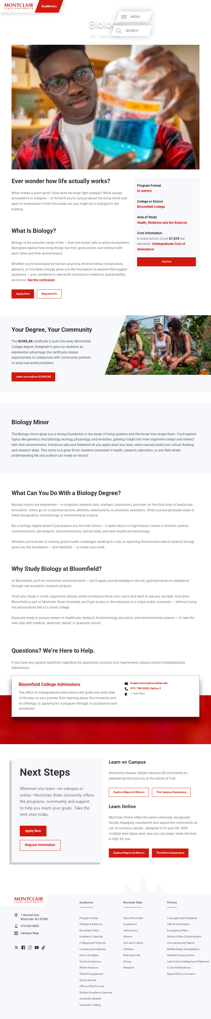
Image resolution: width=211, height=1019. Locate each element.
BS (93, 36)
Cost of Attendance (178, 967)
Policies (172, 902)
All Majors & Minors (90, 924)
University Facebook (23, 947)
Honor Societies (88, 955)
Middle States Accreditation (183, 949)
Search (195, 31)
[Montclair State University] (18, 6)
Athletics (128, 949)
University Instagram (30, 947)
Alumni (127, 936)
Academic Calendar (91, 936)
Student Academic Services (95, 992)
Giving (127, 961)
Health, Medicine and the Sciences (162, 223)
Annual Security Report (181, 942)
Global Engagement (91, 973)
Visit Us (166, 261)
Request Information (40, 845)
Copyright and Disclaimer (182, 918)
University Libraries (90, 998)
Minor (115, 36)
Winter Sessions (89, 967)
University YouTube (37, 947)
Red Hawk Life (131, 955)
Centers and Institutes (92, 949)
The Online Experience (170, 853)
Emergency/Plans (177, 930)
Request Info (49, 293)
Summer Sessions (90, 961)
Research (128, 967)
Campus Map (26, 933)
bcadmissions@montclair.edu (149, 683)
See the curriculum (41, 280)
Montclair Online (89, 930)
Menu (198, 17)
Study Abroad (87, 980)
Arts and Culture (133, 942)
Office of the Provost (91, 986)
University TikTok (43, 947)
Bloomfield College (151, 207)
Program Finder (88, 918)
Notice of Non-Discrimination (184, 936)
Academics (49, 6)
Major (104, 36)
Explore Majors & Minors (129, 792)
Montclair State (132, 902)
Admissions (130, 930)
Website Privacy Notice (180, 955)
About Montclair (133, 918)
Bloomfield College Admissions (49, 684)
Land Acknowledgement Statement (188, 961)
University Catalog (90, 1004)
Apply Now (23, 293)
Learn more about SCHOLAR (33, 376)
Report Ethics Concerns (181, 973)
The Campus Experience (171, 792)
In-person (144, 191)
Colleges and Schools (92, 942)
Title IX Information (178, 924)
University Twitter (16, 947)
